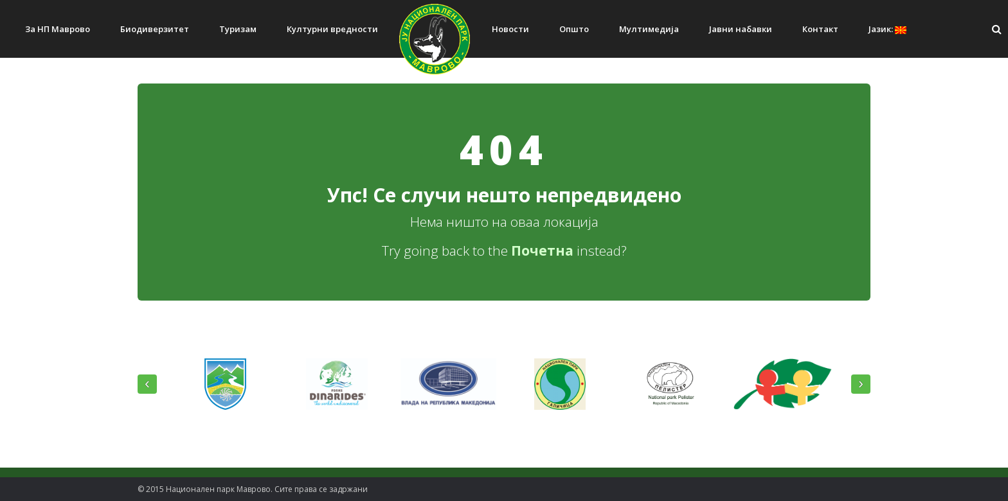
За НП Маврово (57, 29)
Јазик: (887, 29)
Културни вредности (332, 29)
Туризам (237, 29)
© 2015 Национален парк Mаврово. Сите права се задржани (253, 489)
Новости (510, 29)
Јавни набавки (740, 29)
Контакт (820, 29)
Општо (574, 29)
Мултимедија (649, 29)
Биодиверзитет (154, 29)
